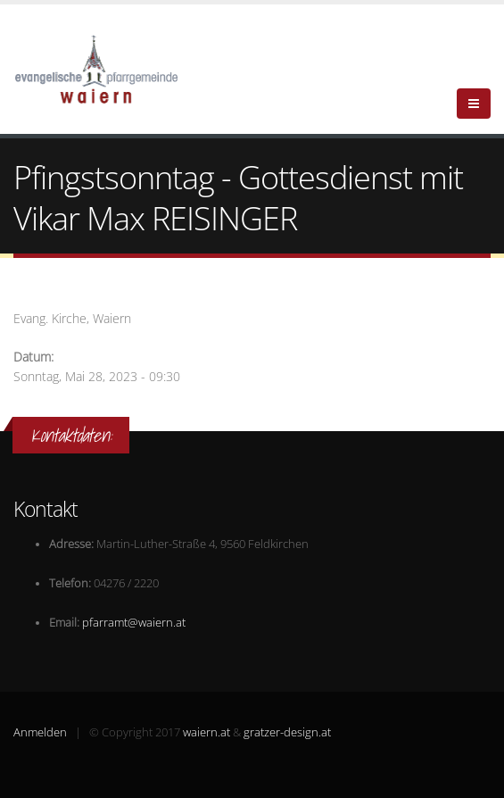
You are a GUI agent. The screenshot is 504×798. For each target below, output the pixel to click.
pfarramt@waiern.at (134, 622)
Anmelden (40, 732)
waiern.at (206, 732)
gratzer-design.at (287, 732)
